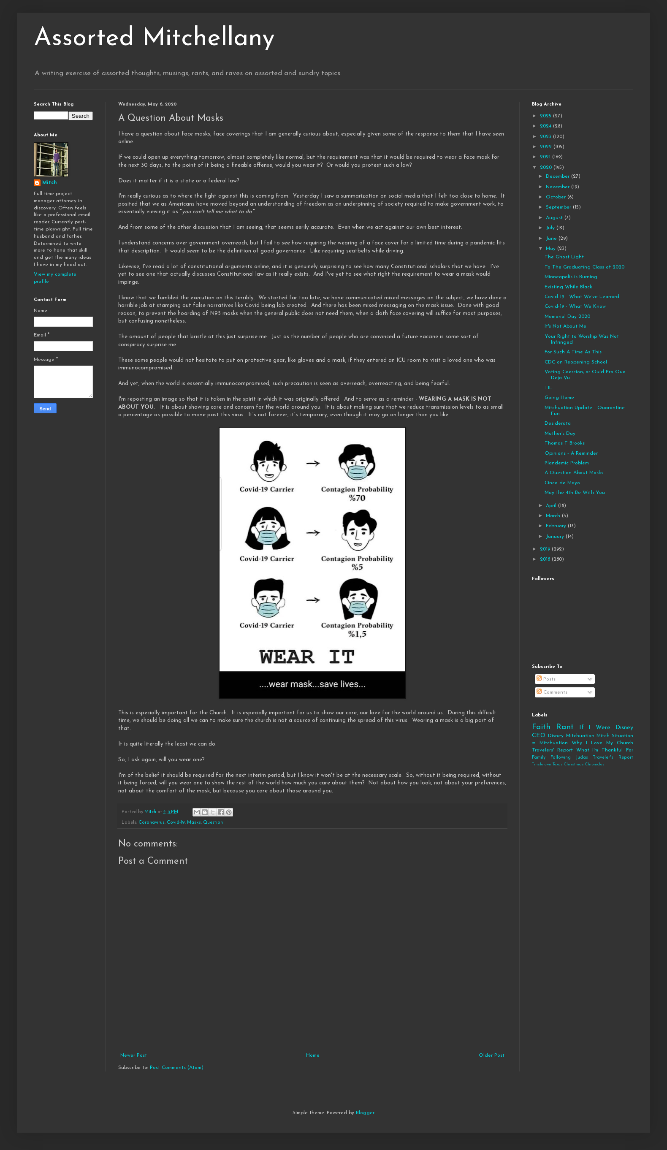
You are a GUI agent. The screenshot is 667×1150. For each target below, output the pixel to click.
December (558, 176)
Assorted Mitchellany (154, 39)
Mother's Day (560, 433)
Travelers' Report (552, 750)
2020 (546, 167)
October (556, 197)
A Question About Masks (574, 472)
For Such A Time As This (573, 352)
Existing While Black (568, 287)
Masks (194, 822)
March (554, 515)
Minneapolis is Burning (571, 276)
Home (313, 1055)
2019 (546, 549)
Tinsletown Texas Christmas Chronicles (568, 764)
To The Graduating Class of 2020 (584, 267)
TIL (548, 388)
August (555, 217)
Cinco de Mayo (562, 482)
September (559, 207)
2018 (546, 559)
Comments (552, 692)
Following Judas (569, 757)
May (551, 248)
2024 (546, 126)
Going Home (559, 397)
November (558, 187)
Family (538, 757)
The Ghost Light (564, 257)
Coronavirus (151, 822)
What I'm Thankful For (604, 750)
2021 (546, 157)
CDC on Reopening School (576, 362)
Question (213, 822)
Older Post (491, 1055)
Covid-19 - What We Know (575, 306)
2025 (546, 116)
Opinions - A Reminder (571, 453)
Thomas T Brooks (565, 443)
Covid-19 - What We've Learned (582, 296)
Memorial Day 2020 (567, 316)
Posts (546, 679)
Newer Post (133, 1055)
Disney (556, 735)
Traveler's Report (613, 757)
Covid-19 (176, 822)
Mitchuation (580, 735)
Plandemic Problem (567, 463)
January (556, 536)
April (552, 505)
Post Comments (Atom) (176, 1067)
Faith (541, 727)
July (551, 228)
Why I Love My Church (602, 743)
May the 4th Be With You (575, 492)
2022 (546, 146)
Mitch (49, 182)
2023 (546, 136)
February (557, 526)
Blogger (365, 1112)
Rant (565, 727)
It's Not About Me (565, 326)
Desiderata (558, 423)
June (552, 238)
